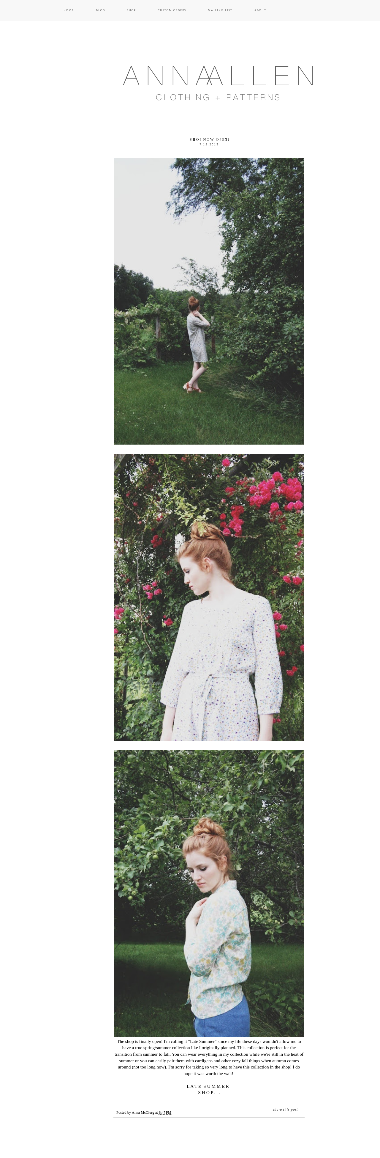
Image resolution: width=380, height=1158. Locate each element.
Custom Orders (172, 10)
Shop (131, 10)
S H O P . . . (209, 1092)
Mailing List (220, 10)
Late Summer (202, 1041)
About (260, 10)
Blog (100, 10)
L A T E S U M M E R (209, 1086)
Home (69, 10)
